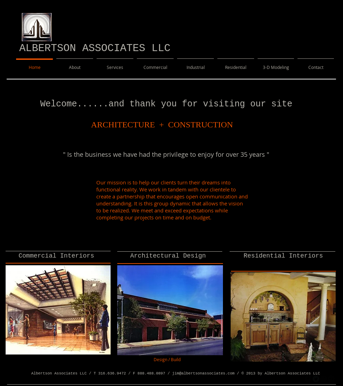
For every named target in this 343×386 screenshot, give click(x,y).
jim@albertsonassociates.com (203, 373)
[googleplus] (323, 379)
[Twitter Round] (316, 379)
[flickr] (331, 379)
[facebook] (308, 379)
